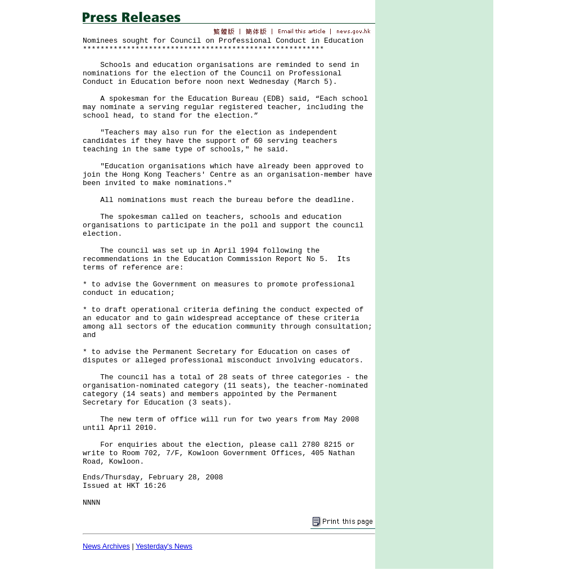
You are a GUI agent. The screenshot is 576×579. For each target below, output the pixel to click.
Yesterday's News (164, 546)
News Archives (106, 546)
